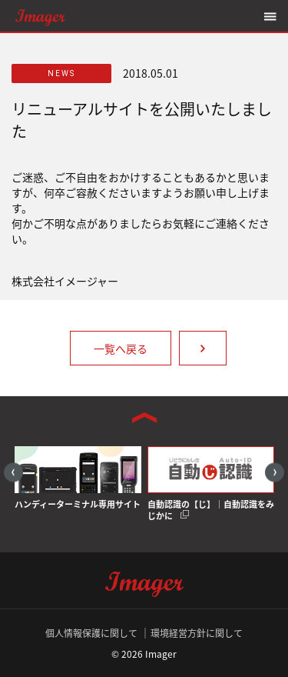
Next (274, 472)
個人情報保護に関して (91, 633)
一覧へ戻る (120, 348)
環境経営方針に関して (197, 633)
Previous (13, 472)
